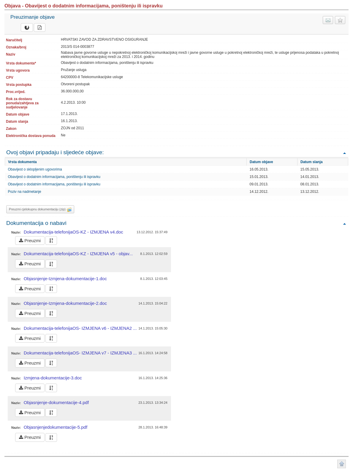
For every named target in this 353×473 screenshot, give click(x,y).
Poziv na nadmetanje (24, 192)
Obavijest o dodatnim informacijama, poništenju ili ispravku (54, 177)
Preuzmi (30, 240)
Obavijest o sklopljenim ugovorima (35, 169)
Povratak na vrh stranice (341, 464)
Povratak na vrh (344, 153)
